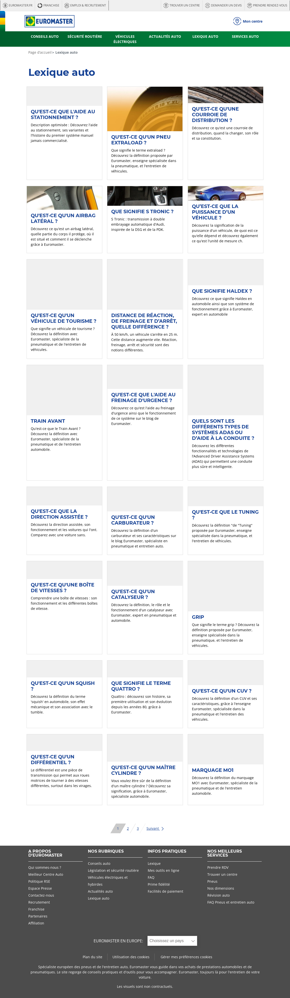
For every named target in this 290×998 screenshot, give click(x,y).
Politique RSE (39, 881)
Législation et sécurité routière (113, 870)
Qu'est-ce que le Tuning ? (225, 515)
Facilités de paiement (165, 891)
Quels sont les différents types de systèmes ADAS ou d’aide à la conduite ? (223, 429)
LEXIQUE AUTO (205, 36)
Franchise (36, 909)
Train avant (48, 421)
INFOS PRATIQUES (167, 851)
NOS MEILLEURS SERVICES (224, 853)
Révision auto (218, 895)
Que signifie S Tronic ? (142, 211)
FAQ (151, 877)
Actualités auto (100, 891)
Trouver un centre (222, 874)
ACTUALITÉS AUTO (165, 36)
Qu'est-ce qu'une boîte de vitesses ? (62, 587)
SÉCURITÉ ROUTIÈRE (85, 36)
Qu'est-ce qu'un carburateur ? (133, 520)
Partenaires (37, 916)
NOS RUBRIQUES (106, 851)
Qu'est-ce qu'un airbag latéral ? (63, 218)
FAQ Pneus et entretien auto (230, 902)
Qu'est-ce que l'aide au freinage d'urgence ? (143, 397)
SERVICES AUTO (245, 36)
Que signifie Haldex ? (222, 291)
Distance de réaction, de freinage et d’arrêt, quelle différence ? (144, 321)
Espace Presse (40, 888)
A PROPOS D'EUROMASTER (45, 853)
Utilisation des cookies (130, 957)
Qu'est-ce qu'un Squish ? (63, 686)
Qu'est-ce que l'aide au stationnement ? (63, 114)
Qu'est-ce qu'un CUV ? (222, 691)
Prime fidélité (159, 884)
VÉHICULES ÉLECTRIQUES (125, 39)
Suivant (155, 828)
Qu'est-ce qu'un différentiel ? (52, 759)
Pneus (212, 881)
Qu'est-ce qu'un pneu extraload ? (141, 140)
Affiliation (36, 923)
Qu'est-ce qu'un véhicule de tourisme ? (63, 318)
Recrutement (39, 902)
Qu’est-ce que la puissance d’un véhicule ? (215, 212)
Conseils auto (99, 863)
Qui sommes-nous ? (44, 867)
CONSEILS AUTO (45, 36)
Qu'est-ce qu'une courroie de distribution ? (215, 114)
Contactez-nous (41, 895)
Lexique (154, 863)
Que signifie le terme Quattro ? (141, 686)
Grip (198, 617)
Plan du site (92, 957)
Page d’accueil (40, 52)
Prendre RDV (217, 867)
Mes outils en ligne (163, 870)
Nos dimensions (220, 888)
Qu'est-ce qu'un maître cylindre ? (143, 770)
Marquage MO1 (213, 770)
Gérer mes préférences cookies (186, 957)
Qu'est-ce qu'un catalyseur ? (133, 594)
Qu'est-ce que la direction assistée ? (59, 514)
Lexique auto (98, 898)
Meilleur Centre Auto (45, 874)
